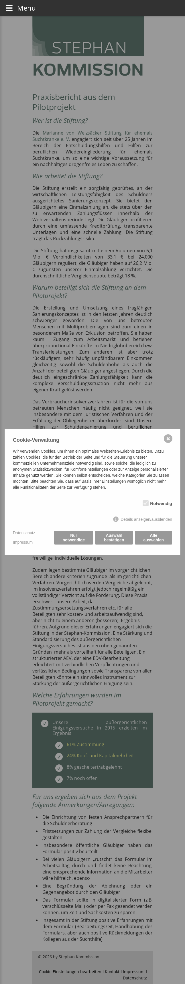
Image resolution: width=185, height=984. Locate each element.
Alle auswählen (153, 537)
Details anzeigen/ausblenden (146, 519)
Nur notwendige (73, 537)
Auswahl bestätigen (114, 537)
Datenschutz (24, 533)
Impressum (23, 542)
